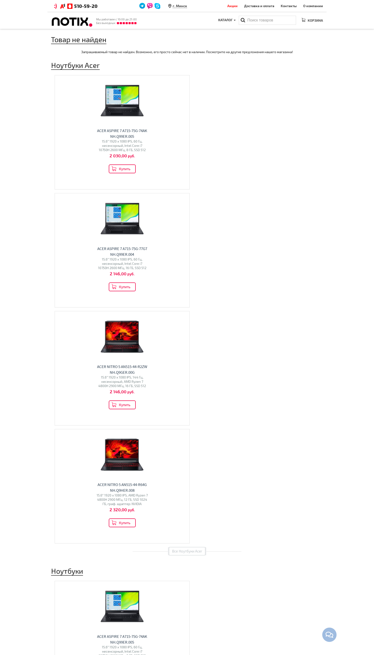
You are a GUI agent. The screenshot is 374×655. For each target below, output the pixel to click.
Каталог (226, 20)
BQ (126, 456)
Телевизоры (138, 446)
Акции (232, 6)
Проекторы (200, 628)
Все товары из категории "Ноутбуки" (187, 349)
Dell (87, 448)
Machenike (90, 458)
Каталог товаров (207, 605)
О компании (313, 6)
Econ (140, 456)
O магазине (130, 628)
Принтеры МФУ (203, 636)
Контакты (289, 6)
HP (93, 448)
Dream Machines (66, 453)
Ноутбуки (65, 438)
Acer (69, 448)
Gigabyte (60, 458)
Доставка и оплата (259, 6)
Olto (132, 456)
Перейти (82, 469)
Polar (150, 456)
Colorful (75, 458)
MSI (99, 448)
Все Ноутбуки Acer (187, 197)
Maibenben (88, 453)
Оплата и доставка (136, 613)
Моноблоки (200, 621)
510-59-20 (86, 6)
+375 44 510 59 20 (285, 613)
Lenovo (59, 448)
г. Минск (180, 6)
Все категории (187, 490)
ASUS (78, 448)
